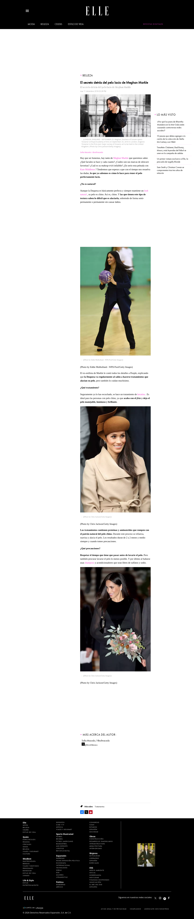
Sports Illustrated (64, 834)
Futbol (59, 836)
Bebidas (26, 863)
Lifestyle (60, 848)
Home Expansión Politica (68, 861)
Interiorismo (95, 848)
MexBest (27, 858)
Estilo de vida (76, 24)
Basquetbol (61, 844)
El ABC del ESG (95, 884)
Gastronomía (29, 861)
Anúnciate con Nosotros (156, 909)
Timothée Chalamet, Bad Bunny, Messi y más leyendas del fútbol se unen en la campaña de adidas (171, 150)
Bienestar (27, 871)
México (59, 887)
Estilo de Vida (29, 873)
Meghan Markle (120, 158)
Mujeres (60, 875)
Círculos (27, 844)
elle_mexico (162, 897)
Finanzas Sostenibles (99, 880)
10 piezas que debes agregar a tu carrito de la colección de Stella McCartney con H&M (171, 139)
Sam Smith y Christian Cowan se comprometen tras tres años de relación (170, 170)
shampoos (89, 562)
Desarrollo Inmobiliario (101, 841)
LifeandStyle (62, 877)
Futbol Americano (64, 841)
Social (92, 873)
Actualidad (94, 856)
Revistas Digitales (153, 24)
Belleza (45, 24)
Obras (59, 870)
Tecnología (61, 868)
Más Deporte (62, 846)
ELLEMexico (155, 898)
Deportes (60, 822)
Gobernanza (95, 875)
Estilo (25, 883)
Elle (24, 822)
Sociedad (93, 832)
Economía (61, 863)
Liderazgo (94, 858)
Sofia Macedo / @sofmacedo (96, 740)
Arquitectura (95, 846)
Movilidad (94, 877)
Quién (26, 837)
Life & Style (28, 880)
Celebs (58, 24)
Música (59, 827)
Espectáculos (29, 839)
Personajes (28, 868)
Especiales (94, 863)
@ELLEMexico (91, 744)
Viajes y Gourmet (31, 851)
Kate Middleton (87, 169)
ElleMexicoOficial (170, 897)
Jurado (26, 875)
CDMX (91, 825)
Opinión (93, 829)
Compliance (135, 909)
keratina (141, 394)
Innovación (95, 882)
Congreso (94, 822)
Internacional (63, 865)
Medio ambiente (96, 870)
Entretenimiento (31, 885)
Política (59, 882)
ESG (58, 872)
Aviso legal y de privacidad (114, 909)
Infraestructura (97, 844)
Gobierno (60, 884)
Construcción (96, 839)
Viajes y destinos (31, 866)
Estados (93, 827)
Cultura (26, 854)
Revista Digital (63, 851)
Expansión (61, 855)
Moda (31, 24)
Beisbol (59, 839)
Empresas (60, 858)
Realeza (26, 842)
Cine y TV (60, 825)
